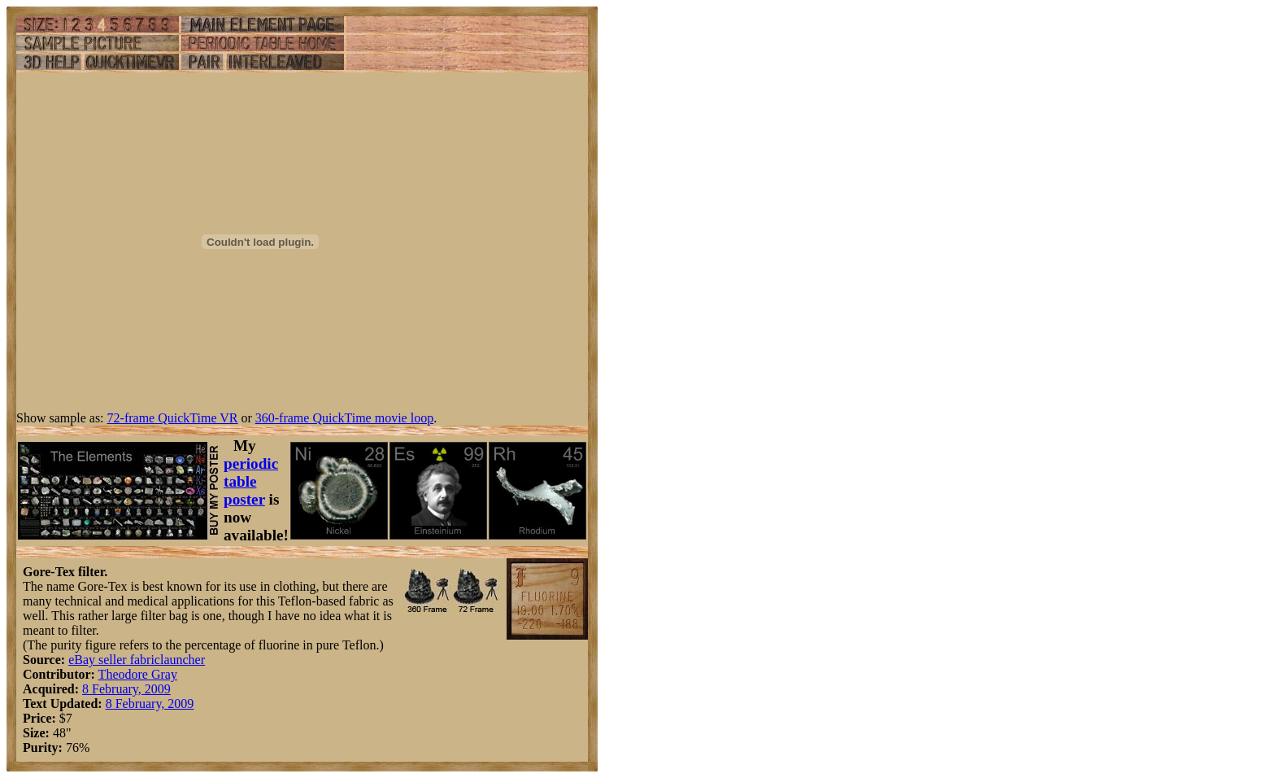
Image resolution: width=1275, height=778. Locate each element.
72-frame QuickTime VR (172, 418)
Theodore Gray (137, 674)
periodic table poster (251, 481)
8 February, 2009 (126, 689)
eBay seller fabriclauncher (136, 660)
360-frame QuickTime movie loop (344, 418)
